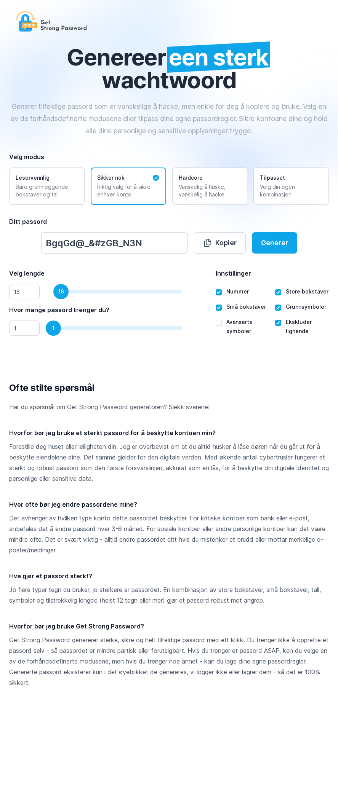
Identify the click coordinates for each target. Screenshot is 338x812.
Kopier (220, 242)
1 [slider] (53, 328)
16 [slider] (61, 291)
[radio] (47, 186)
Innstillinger (233, 273)
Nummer (237, 291)
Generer (274, 243)
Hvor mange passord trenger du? (59, 310)
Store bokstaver (307, 291)
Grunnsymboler (306, 306)
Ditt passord (28, 221)
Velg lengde (27, 273)
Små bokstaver (246, 306)
